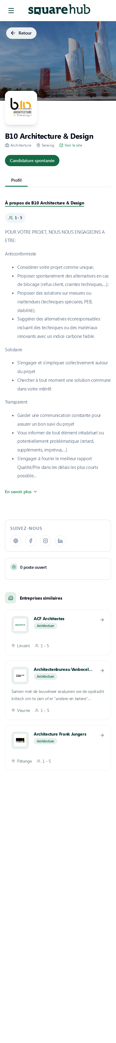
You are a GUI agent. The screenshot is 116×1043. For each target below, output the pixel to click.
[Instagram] (45, 540)
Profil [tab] (16, 180)
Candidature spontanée (32, 160)
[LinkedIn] (60, 540)
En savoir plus (21, 491)
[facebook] (30, 540)
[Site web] (15, 540)
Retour (21, 33)
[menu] (11, 10)
